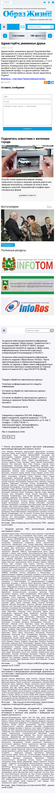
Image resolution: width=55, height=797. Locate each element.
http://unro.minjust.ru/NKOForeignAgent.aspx (36, 667)
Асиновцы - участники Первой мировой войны (23, 79)
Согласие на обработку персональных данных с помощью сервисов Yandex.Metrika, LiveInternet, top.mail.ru (24, 403)
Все (49, 210)
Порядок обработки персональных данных (22, 383)
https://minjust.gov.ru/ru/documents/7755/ (28, 527)
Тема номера (18, 36)
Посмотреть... (8, 248)
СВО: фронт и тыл (39, 36)
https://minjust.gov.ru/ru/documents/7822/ (28, 789)
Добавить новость (27, 199)
